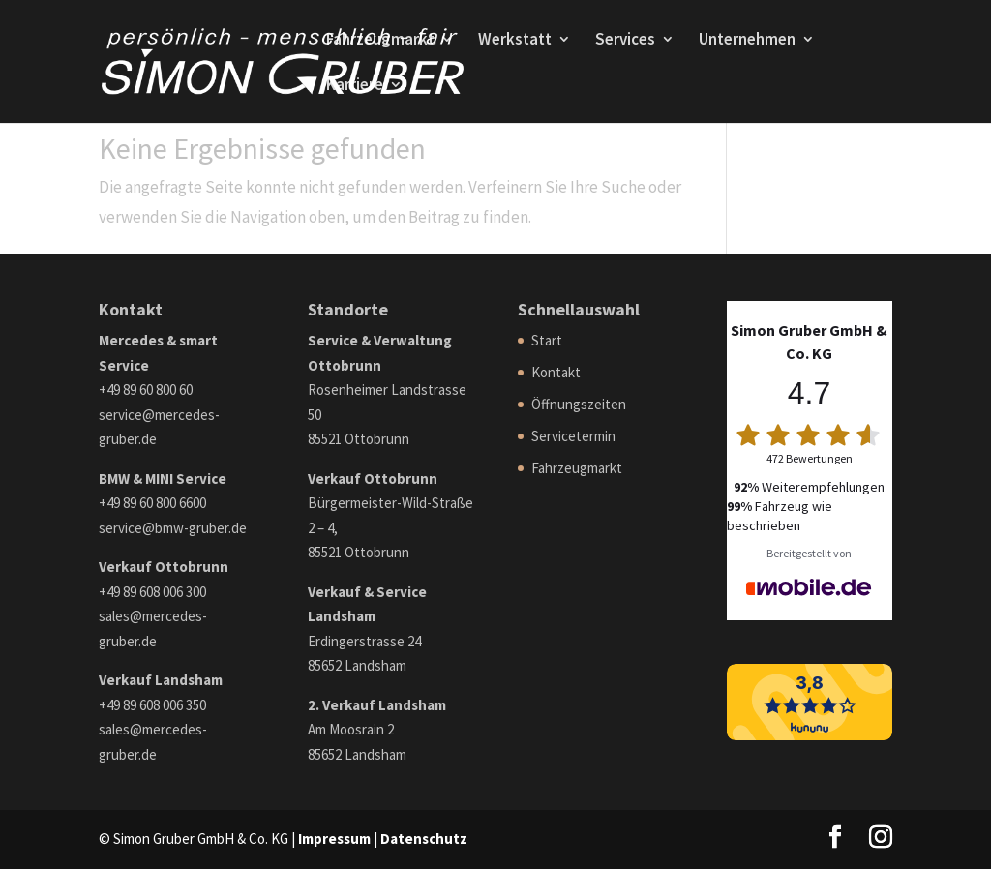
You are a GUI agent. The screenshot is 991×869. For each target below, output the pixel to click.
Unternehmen (747, 40)
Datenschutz (423, 838)
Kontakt (556, 372)
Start (546, 340)
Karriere (354, 86)
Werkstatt (515, 40)
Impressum (334, 838)
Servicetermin (573, 436)
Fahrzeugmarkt (380, 40)
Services (625, 40)
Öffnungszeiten (578, 404)
